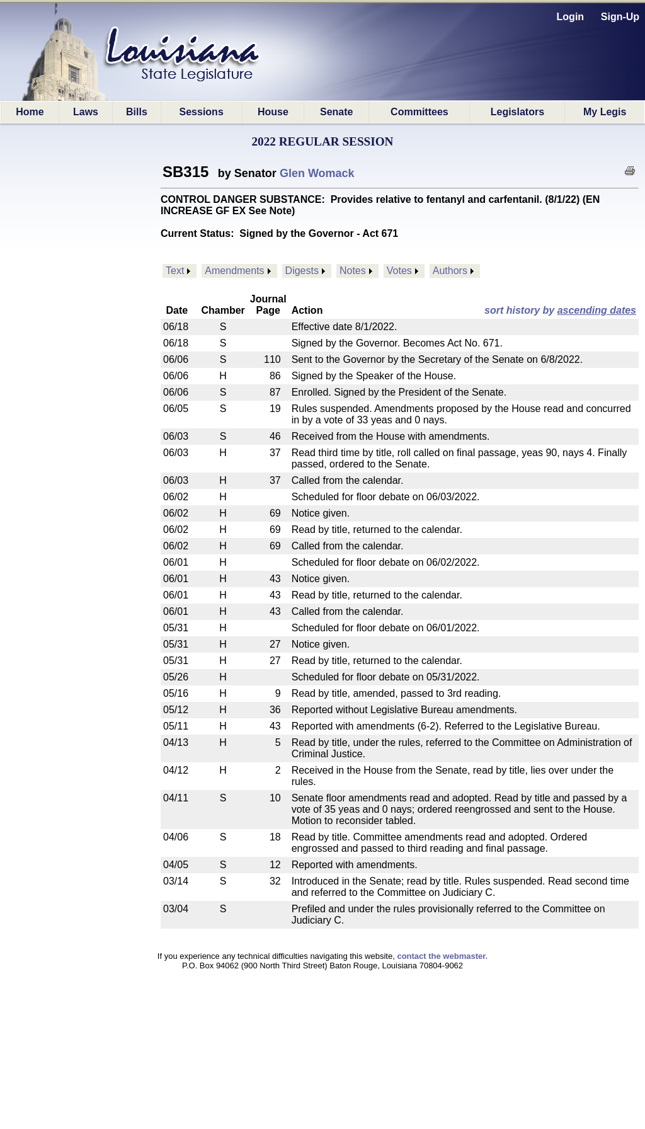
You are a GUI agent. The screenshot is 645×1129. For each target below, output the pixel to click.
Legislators (517, 111)
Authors (450, 270)
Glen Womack (317, 173)
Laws (85, 111)
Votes (399, 270)
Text (175, 270)
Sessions (202, 111)
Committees (419, 111)
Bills (136, 111)
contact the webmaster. (442, 956)
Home (29, 111)
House (273, 111)
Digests (302, 270)
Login (571, 16)
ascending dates (596, 310)
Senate (336, 111)
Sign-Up (620, 16)
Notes (353, 270)
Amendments (234, 270)
